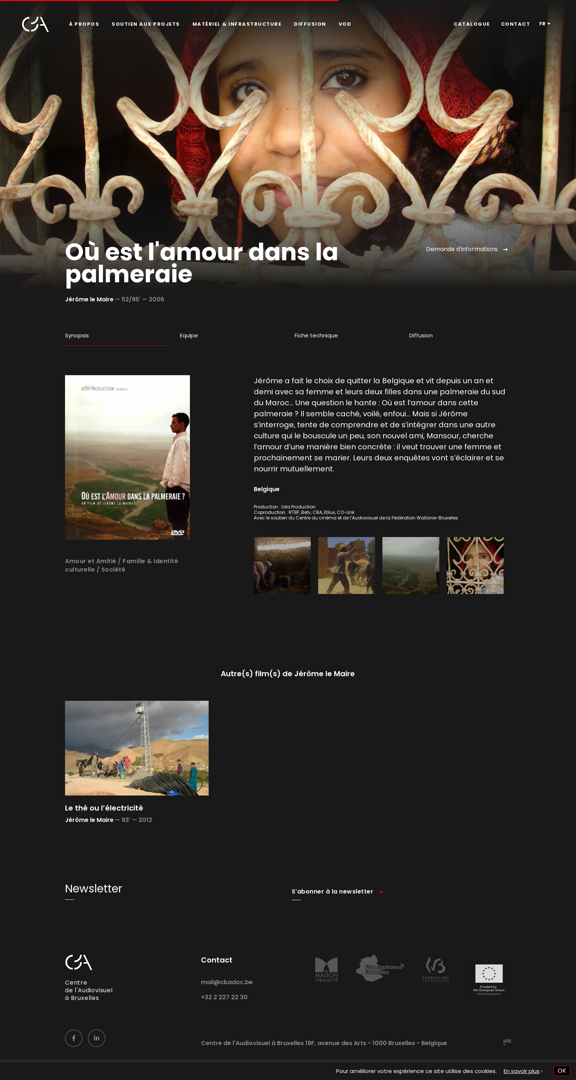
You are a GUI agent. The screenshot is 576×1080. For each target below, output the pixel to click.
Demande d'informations (462, 249)
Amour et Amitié (90, 585)
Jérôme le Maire (89, 299)
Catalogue (472, 24)
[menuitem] (84, 24)
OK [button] (562, 1070)
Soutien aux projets (146, 24)
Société (113, 593)
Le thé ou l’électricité (104, 831)
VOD (345, 24)
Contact (515, 24)
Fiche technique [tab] (316, 335)
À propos (84, 24)
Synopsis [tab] (77, 335)
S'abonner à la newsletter (333, 915)
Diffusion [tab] (421, 335)
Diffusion (310, 24)
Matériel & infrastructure (237, 24)
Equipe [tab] (189, 335)
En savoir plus (522, 1071)
